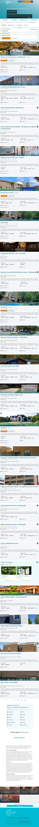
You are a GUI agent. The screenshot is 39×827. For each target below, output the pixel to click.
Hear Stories (22, 1)
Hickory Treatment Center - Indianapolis (13, 524)
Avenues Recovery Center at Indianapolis (13, 505)
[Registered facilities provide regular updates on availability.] (8, 71)
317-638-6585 (4, 276)
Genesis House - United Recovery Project (24, 575)
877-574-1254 (4, 112)
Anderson (23, 714)
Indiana (11, 707)
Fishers (23, 712)
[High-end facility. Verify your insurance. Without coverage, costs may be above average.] (10, 308)
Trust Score (16, 758)
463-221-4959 (4, 510)
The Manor (4, 428)
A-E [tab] (13, 709)
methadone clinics (11, 748)
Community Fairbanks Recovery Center (13, 87)
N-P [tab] (22, 709)
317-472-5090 (4, 341)
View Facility (12, 60)
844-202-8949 (4, 60)
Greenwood (10, 719)
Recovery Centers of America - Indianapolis (14, 337)
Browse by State (18, 738)
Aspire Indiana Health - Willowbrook (12, 108)
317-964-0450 (4, 658)
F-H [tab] (15, 709)
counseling (23, 748)
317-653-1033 (4, 370)
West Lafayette (11, 722)
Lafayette (23, 719)
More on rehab (33, 22)
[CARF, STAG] (7, 408)
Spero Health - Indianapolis (9, 682)
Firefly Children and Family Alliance (12, 626)
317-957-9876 (4, 258)
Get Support (19, 818)
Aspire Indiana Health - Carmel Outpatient (14, 597)
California (6, 564)
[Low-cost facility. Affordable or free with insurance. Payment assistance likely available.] (9, 58)
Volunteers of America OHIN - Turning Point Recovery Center (19, 486)
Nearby (27, 25)
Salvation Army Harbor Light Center (12, 395)
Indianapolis (10, 712)
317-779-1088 (4, 529)
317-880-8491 (4, 133)
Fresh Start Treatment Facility (10, 366)
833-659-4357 (4, 462)
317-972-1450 (4, 399)
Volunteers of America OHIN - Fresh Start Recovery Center (18, 458)
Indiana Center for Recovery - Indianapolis (13, 57)
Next (25, 700)
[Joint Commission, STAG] (7, 102)
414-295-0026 (4, 431)
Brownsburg (24, 725)
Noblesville (10, 714)
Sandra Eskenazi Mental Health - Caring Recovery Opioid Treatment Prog (18, 127)
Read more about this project (25, 821)
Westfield (23, 722)
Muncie (23, 717)
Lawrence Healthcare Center (9, 543)
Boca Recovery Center (7, 192)
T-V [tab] (26, 709)
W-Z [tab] (28, 709)
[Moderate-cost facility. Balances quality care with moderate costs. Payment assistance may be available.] (9, 159)
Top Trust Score (11, 25)
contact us (25, 779)
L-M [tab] (19, 709)
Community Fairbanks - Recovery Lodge (13, 253)
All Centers (4, 25)
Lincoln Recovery (5, 575)
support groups (17, 748)
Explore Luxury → (20, 805)
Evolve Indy (4, 222)
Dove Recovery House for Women (11, 653)
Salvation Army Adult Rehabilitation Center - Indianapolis (19, 272)
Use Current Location (12, 12)
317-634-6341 (4, 629)
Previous (14, 700)
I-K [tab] (17, 709)
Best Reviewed (20, 25)
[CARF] (7, 285)
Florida (10, 564)
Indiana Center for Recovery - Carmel (12, 157)
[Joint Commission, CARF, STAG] (7, 350)
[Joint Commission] (7, 69)
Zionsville (10, 725)
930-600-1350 (4, 195)
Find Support (30, 1)
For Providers (26, 818)
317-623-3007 (4, 687)
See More (34, 67)
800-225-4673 (4, 91)
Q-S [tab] (24, 709)
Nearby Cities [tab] (10, 709)
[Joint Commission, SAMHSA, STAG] (7, 142)
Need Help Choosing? (14, 38)
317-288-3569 (4, 227)
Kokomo (10, 717)
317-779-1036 (4, 548)
